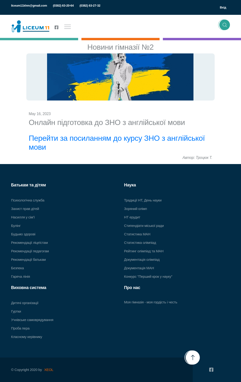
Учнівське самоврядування (32, 320)
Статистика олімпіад (140, 243)
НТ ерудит (132, 217)
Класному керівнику (26, 337)
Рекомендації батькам (28, 259)
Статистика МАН (137, 234)
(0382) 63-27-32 (90, 5)
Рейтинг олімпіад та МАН (144, 251)
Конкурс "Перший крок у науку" (148, 276)
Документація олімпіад (142, 259)
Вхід (223, 7)
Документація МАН (139, 268)
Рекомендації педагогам (30, 251)
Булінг (16, 226)
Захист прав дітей (25, 209)
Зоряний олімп (135, 209)
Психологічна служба (27, 200)
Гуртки (16, 311)
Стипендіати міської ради (144, 226)
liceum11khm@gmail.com (29, 5)
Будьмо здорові (23, 234)
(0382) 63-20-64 (63, 5)
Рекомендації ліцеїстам (29, 243)
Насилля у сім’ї (23, 217)
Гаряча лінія (20, 276)
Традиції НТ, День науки (142, 200)
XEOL (48, 370)
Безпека (17, 268)
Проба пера (20, 328)
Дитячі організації (24, 303)
